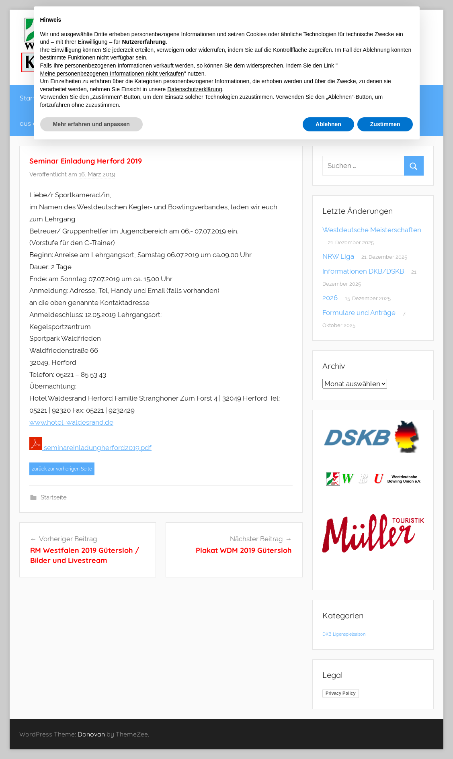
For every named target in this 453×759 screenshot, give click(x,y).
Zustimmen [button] (385, 124)
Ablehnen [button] (328, 124)
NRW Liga (338, 256)
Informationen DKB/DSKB (363, 271)
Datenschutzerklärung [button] (194, 89)
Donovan (91, 734)
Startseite (54, 497)
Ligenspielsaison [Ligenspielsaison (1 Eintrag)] (349, 634)
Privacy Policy (341, 693)
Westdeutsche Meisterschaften (371, 230)
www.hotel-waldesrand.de (71, 422)
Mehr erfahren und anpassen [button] (91, 124)
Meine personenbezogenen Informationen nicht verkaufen (112, 73)
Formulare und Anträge (359, 313)
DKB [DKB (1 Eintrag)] (326, 634)
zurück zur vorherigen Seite (62, 469)
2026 (330, 298)
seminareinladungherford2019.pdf (90, 448)
